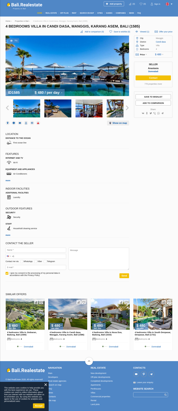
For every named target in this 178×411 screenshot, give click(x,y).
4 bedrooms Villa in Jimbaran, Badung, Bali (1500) (22, 331)
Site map (52, 398)
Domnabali (153, 71)
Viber (40, 259)
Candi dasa (161, 42)
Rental (93, 398)
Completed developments (102, 379)
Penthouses (96, 387)
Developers (53, 375)
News (50, 391)
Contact (153, 78)
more (8, 178)
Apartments (96, 383)
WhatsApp (28, 259)
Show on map (120, 121)
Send (124, 274)
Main (50, 371)
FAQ (50, 387)
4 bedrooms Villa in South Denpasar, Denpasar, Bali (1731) (153, 331)
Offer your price (165, 32)
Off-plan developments (100, 375)
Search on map (54, 383)
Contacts (52, 394)
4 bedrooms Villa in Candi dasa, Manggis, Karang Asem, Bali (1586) (67, 331)
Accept (38, 406)
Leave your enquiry (145, 380)
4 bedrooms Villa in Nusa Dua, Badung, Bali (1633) (107, 331)
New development (98, 371)
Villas (93, 391)
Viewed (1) (144, 32)
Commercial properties (100, 394)
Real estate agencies (57, 379)
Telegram (51, 259)
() (134, 4)
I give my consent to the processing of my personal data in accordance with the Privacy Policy (35, 272)
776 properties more (153, 84)
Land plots (95, 402)
